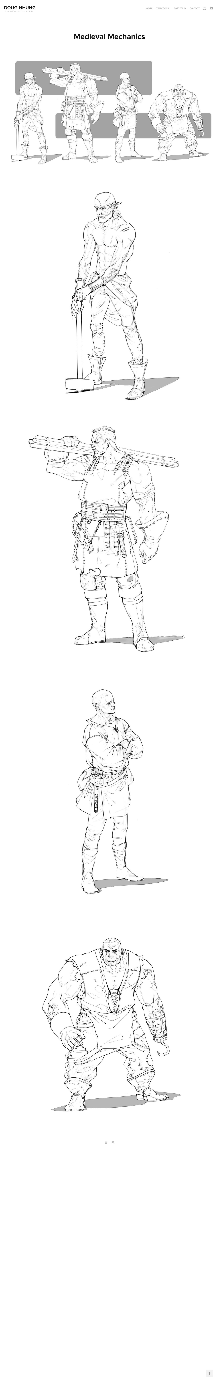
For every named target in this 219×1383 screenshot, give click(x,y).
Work (149, 8)
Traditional (163, 8)
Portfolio (180, 8)
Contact (195, 8)
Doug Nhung (20, 7)
